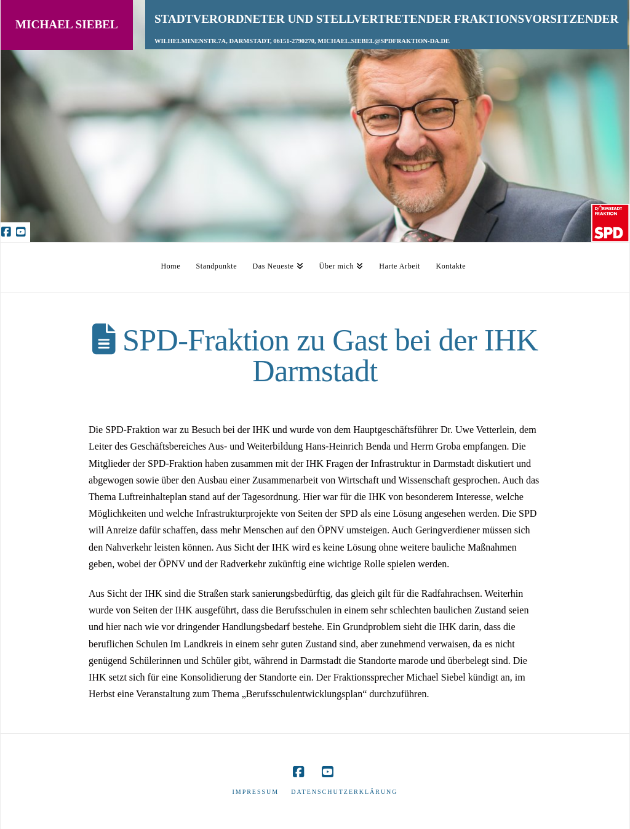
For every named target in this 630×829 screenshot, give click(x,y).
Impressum (255, 791)
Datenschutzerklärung (344, 791)
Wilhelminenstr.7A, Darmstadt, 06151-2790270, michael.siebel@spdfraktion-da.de (302, 41)
